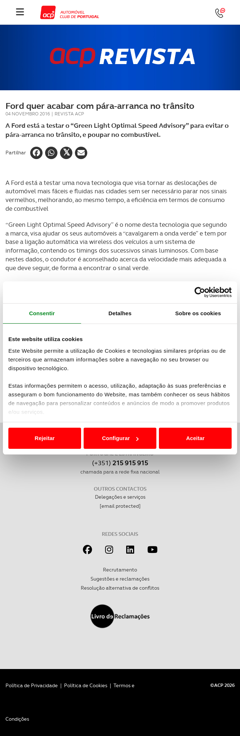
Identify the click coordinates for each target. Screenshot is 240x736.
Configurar (120, 438)
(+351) (120, 463)
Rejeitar (45, 438)
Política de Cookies (85, 685)
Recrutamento (120, 569)
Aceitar (195, 438)
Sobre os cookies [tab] (198, 313)
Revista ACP (69, 114)
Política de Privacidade (31, 685)
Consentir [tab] (42, 313)
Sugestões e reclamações (120, 578)
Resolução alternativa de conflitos (120, 588)
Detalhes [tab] (119, 313)
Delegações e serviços (120, 497)
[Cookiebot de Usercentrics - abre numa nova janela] (200, 292)
